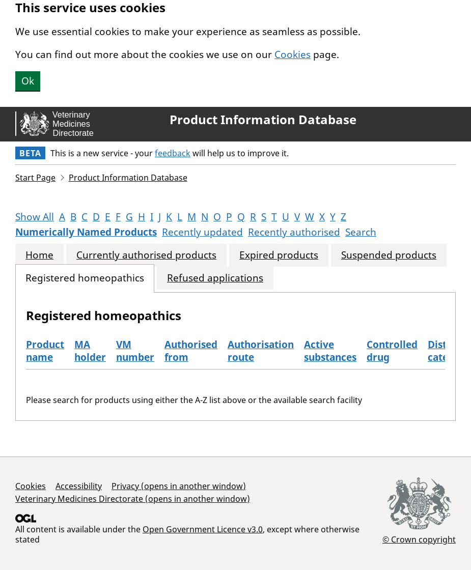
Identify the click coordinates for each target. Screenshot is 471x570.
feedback (172, 153)
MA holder (90, 351)
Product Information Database (263, 119)
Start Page (35, 177)
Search (360, 232)
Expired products (278, 255)
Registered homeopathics (84, 278)
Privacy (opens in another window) (179, 486)
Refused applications (215, 278)
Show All (34, 216)
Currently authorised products (146, 255)
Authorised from (190, 351)
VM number (135, 351)
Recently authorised (294, 232)
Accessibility (79, 486)
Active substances (330, 351)
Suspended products (388, 255)
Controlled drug (392, 351)
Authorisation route (261, 351)
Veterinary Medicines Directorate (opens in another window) (132, 498)
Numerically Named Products (86, 232)
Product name (45, 351)
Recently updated (202, 232)
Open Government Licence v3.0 (203, 529)
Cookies (292, 54)
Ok (27, 81)
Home (39, 255)
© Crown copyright (419, 539)
